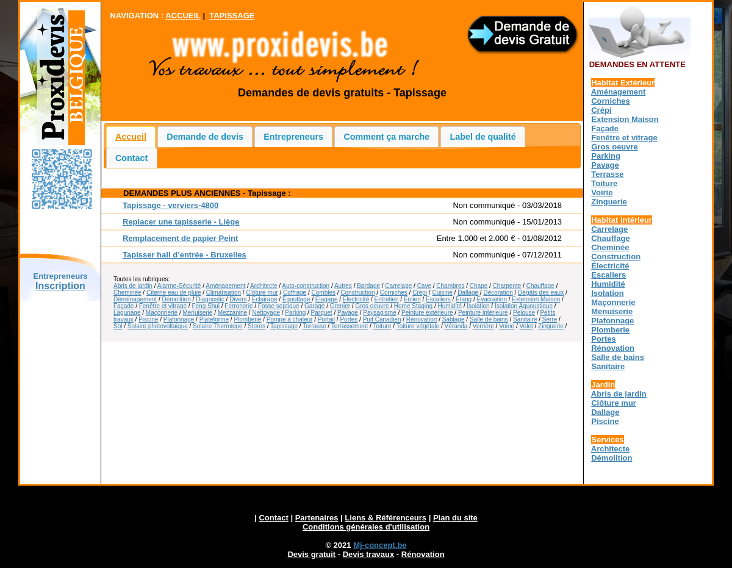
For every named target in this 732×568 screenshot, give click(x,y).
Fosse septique (279, 306)
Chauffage (540, 285)
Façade (123, 306)
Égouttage (297, 299)
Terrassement (349, 326)
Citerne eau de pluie (173, 292)
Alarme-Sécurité (179, 285)
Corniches (393, 292)
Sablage (453, 319)
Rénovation (421, 319)
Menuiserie (197, 312)
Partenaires (317, 517)
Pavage (347, 312)
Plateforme (214, 319)
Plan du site (455, 517)
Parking (295, 312)
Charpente (507, 285)
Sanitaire (525, 319)
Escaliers (438, 299)
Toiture (382, 326)
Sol (117, 326)
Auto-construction (305, 285)
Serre (549, 319)
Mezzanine (232, 312)
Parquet (321, 312)
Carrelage (398, 285)
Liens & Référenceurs (385, 517)
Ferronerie (238, 306)
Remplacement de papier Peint (180, 238)
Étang (464, 299)
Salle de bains (489, 319)
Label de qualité (483, 137)
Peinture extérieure (427, 312)
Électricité (356, 299)
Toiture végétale (418, 326)
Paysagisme (379, 312)
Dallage (468, 292)
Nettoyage (266, 312)
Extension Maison (536, 299)
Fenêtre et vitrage (163, 306)
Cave (424, 285)
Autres (343, 285)
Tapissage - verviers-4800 (170, 205)
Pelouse (524, 312)
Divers (237, 299)
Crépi (419, 292)
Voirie (506, 326)
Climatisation (223, 292)
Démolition (176, 299)
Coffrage (294, 292)
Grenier (340, 306)
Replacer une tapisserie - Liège (181, 221)
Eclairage (265, 299)
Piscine (148, 319)
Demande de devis (205, 137)
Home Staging (413, 306)
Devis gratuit (311, 554)
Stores (256, 326)
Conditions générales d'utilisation (366, 526)
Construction (357, 292)
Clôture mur (262, 292)
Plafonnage (179, 319)
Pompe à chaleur (290, 319)
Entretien (387, 299)
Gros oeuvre (372, 306)
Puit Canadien (382, 319)
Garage (314, 306)
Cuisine (442, 292)
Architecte (263, 285)
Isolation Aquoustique (524, 306)
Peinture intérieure (483, 312)
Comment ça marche (387, 137)
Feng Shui (206, 306)
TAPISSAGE (231, 15)
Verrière (483, 326)
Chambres (450, 285)
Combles (324, 292)
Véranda (456, 326)
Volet (526, 326)
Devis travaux (369, 554)
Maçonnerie (162, 312)
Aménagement (225, 285)
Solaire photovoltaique (157, 326)
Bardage (368, 285)
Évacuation (492, 299)
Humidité (450, 306)
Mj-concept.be (379, 545)
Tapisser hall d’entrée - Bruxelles (184, 254)
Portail (326, 319)
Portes (348, 319)
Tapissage (284, 326)
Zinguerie (551, 326)
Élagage (326, 299)
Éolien (412, 299)
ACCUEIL (183, 15)
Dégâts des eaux (541, 292)
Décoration (497, 292)
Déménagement (135, 299)
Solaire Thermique (218, 326)
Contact (131, 158)
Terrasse (314, 326)
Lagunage (127, 312)
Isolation (478, 306)
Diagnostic (210, 299)
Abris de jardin (132, 285)
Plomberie (247, 319)
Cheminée (127, 292)
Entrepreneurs (293, 137)
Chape (478, 285)
